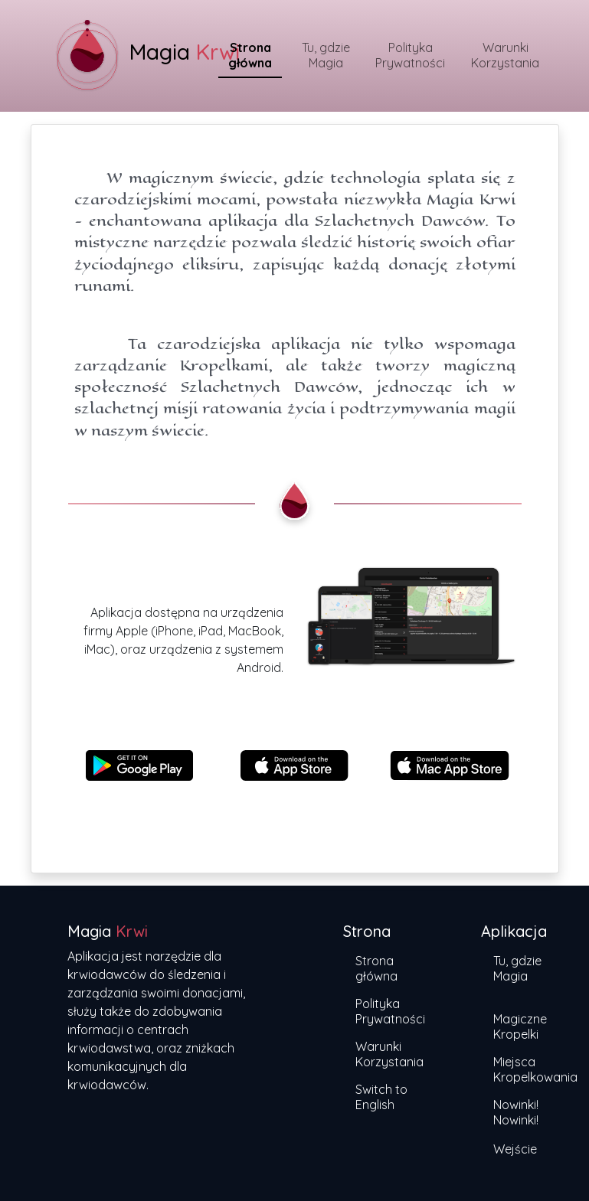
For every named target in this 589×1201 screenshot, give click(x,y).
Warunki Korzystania (505, 55)
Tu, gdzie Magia (326, 55)
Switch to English (381, 1097)
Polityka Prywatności (410, 55)
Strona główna (250, 55)
